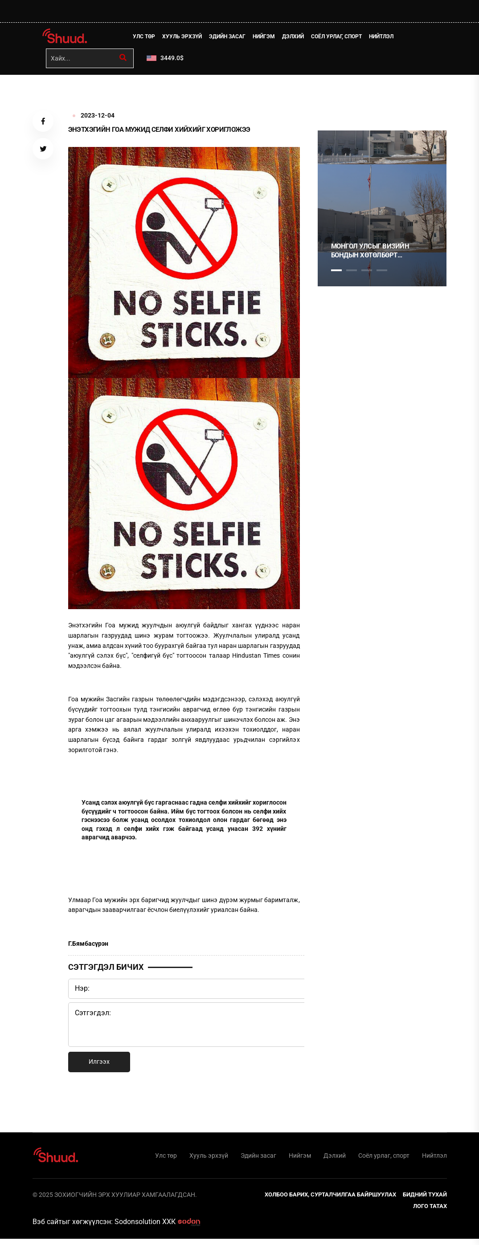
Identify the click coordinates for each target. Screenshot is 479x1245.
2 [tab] (351, 273)
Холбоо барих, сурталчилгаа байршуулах (330, 1200)
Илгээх (99, 1064)
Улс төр (148, 38)
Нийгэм (268, 38)
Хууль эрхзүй (186, 38)
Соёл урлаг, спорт (340, 38)
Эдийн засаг (231, 38)
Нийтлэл (385, 38)
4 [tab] (382, 273)
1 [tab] (336, 97)
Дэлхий (297, 38)
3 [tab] (366, 273)
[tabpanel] (382, 211)
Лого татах (430, 1212)
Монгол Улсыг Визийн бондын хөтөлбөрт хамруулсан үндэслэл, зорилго (372, 254)
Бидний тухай (425, 1200)
